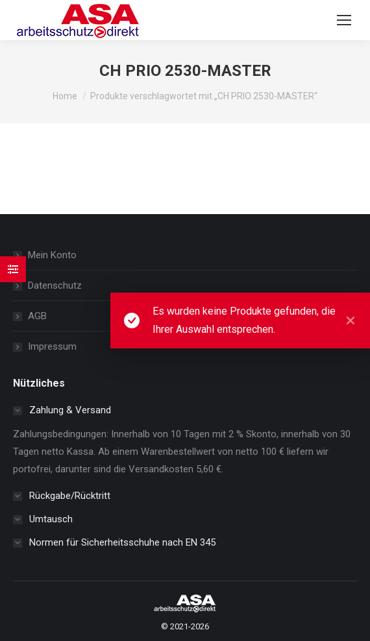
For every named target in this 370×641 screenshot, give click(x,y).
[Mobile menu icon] (344, 20)
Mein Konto (52, 255)
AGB (37, 316)
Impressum (52, 346)
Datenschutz (55, 285)
